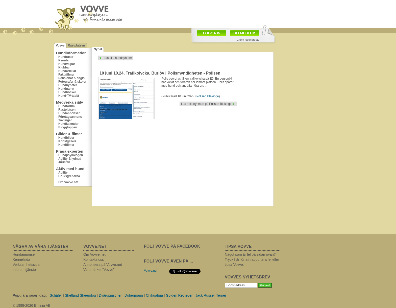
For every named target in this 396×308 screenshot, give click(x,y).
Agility (63, 172)
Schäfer (56, 295)
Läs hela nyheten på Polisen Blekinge (206, 104)
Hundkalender (68, 124)
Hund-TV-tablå (68, 96)
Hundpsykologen (70, 155)
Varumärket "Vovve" (98, 270)
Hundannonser (69, 113)
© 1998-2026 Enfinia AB (32, 305)
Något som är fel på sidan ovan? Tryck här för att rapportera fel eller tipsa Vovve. (252, 259)
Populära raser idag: (30, 295)
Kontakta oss (93, 259)
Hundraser (65, 57)
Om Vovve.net (68, 182)
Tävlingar (65, 120)
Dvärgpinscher (110, 295)
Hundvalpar (66, 64)
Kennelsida (21, 259)
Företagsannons (70, 117)
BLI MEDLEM (244, 33)
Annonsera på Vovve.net (102, 265)
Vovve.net (150, 270)
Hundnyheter (67, 85)
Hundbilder (66, 137)
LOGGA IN (211, 33)
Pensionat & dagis (71, 78)
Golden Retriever (179, 295)
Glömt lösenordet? (248, 39)
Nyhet (98, 49)
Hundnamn (66, 88)
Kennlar (64, 60)
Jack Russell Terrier (210, 295)
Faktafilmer (66, 74)
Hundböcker (67, 92)
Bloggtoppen (67, 127)
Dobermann (134, 295)
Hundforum (66, 106)
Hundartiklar (67, 71)
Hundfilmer (66, 145)
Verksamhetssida (26, 265)
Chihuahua (154, 295)
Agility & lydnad (69, 158)
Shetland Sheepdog (80, 295)
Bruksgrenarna (69, 176)
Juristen (64, 162)
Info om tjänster (25, 270)
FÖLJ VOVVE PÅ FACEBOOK (172, 246)
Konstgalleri (67, 141)
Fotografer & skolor (72, 81)
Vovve (60, 45)
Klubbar (64, 67)
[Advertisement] (227, 13)
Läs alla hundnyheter (118, 58)
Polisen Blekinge (207, 96)
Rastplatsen (76, 45)
